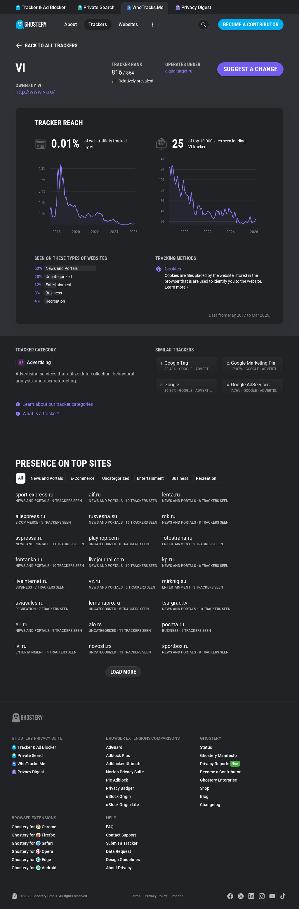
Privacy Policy (156, 896)
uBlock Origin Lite (122, 804)
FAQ (110, 827)
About (70, 24)
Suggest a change (250, 69)
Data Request (118, 851)
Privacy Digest (193, 7)
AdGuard (114, 747)
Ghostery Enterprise (218, 780)
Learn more (177, 287)
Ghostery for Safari (32, 843)
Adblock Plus (118, 755)
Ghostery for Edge (31, 859)
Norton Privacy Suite (125, 772)
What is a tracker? (37, 413)
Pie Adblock (117, 780)
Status (206, 747)
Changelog (210, 804)
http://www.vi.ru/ (35, 92)
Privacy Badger (120, 788)
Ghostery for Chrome (34, 827)
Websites (128, 24)
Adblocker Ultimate (124, 763)
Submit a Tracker (122, 843)
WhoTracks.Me (145, 7)
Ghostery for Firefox (33, 835)
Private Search (95, 7)
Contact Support (121, 835)
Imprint (177, 896)
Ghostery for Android (34, 867)
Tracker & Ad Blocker (40, 7)
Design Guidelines (123, 859)
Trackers (97, 24)
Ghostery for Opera (32, 851)
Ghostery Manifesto (218, 755)
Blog (204, 796)
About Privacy (119, 867)
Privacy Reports (220, 764)
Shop (204, 788)
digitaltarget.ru (178, 71)
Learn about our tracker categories (54, 404)
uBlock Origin (118, 796)
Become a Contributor (251, 24)
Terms (135, 896)
